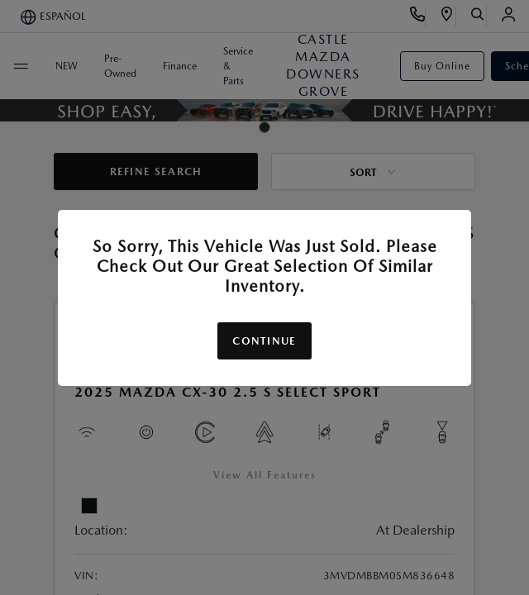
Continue (264, 341)
